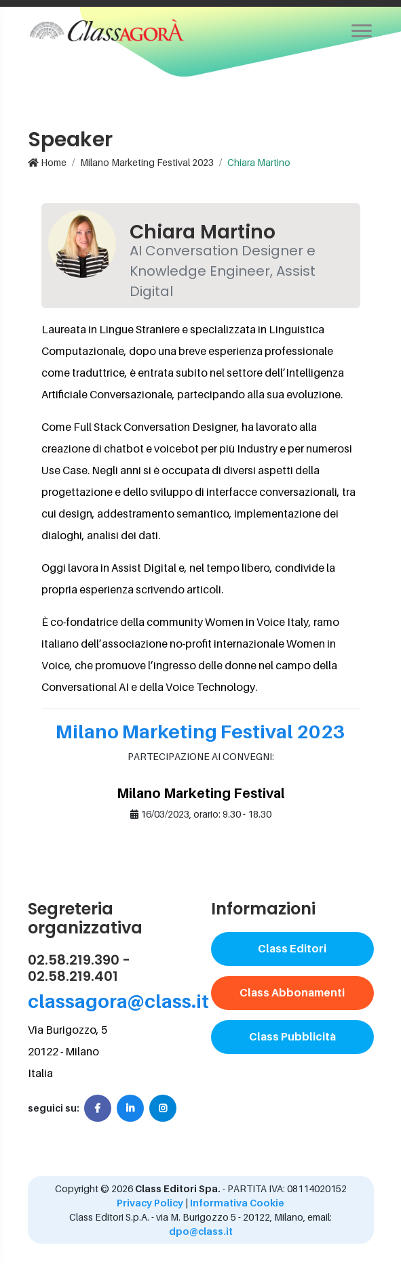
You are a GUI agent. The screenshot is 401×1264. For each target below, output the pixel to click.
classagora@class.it (118, 1001)
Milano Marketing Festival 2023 (147, 162)
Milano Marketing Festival (201, 793)
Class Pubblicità (292, 1036)
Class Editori (292, 948)
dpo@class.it (201, 1231)
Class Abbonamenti (292, 992)
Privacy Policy (150, 1202)
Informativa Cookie (237, 1202)
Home (47, 162)
